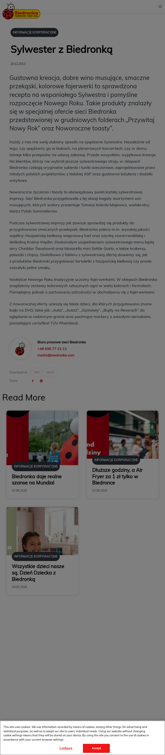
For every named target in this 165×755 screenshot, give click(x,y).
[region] (82, 738)
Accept (96, 748)
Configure (65, 748)
